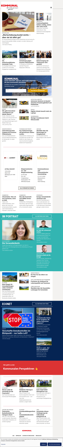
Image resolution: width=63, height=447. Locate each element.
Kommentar (5, 195)
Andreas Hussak (8, 250)
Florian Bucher (43, 335)
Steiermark (40, 195)
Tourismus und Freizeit (25, 129)
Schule (33, 109)
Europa (4, 328)
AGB (13, 435)
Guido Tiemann (42, 356)
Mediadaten (38, 435)
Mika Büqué (7, 338)
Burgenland (22, 59)
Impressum (18, 435)
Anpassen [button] (3, 444)
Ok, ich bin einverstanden (54, 444)
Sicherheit (5, 388)
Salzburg (4, 282)
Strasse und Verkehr (7, 409)
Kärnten (39, 59)
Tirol (3, 59)
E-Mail (7, 89)
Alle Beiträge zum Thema (42, 216)
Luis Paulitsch (8, 124)
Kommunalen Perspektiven (20, 368)
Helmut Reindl (8, 44)
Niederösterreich (7, 129)
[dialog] (31, 442)
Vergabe (39, 129)
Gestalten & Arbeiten (36, 99)
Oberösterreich (35, 273)
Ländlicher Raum (35, 286)
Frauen (21, 388)
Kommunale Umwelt (42, 388)
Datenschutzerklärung (28, 435)
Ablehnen (44, 444)
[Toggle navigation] (51, 8)
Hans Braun (36, 106)
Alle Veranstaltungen (27, 188)
